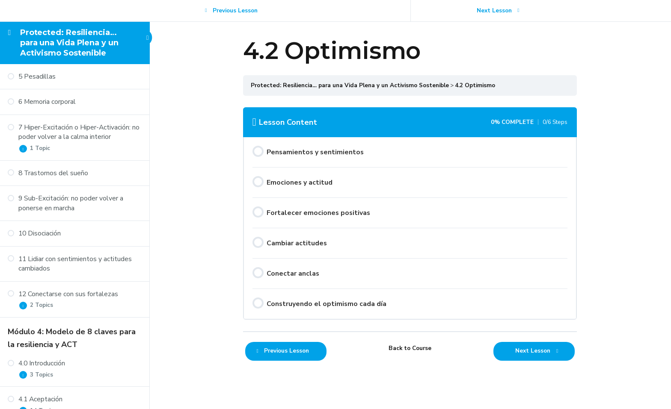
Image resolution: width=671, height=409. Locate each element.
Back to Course (410, 348)
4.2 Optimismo (475, 85)
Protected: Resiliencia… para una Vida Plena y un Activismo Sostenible (69, 43)
